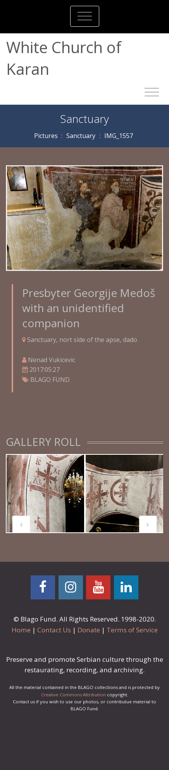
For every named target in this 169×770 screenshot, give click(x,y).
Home (21, 629)
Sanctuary (80, 135)
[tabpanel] (45, 493)
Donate (89, 629)
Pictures (46, 135)
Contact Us (54, 629)
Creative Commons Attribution (73, 694)
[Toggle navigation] (84, 16)
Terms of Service (132, 629)
